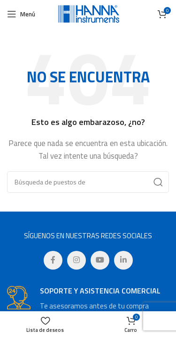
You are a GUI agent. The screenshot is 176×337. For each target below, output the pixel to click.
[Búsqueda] (88, 182)
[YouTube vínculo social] (100, 260)
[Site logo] (88, 13)
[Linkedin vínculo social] (123, 260)
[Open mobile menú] (21, 14)
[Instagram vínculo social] (76, 260)
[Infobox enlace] (88, 299)
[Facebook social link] (53, 260)
